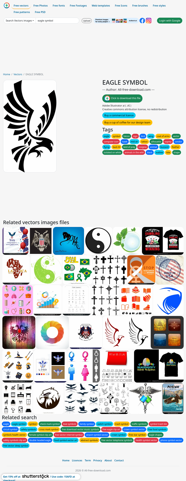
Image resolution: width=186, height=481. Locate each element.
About (108, 460)
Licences (77, 460)
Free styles (159, 5)
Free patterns (22, 12)
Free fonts (59, 5)
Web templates (101, 5)
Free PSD (40, 12)
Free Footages (78, 5)
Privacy (97, 460)
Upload (86, 20)
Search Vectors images (19, 20)
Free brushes (140, 5)
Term (88, 460)
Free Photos (40, 5)
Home (6, 74)
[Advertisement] (93, 49)
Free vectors (21, 5)
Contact (119, 460)
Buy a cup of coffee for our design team (127, 122)
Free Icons (121, 5)
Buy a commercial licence (119, 115)
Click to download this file (122, 98)
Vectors (17, 74)
